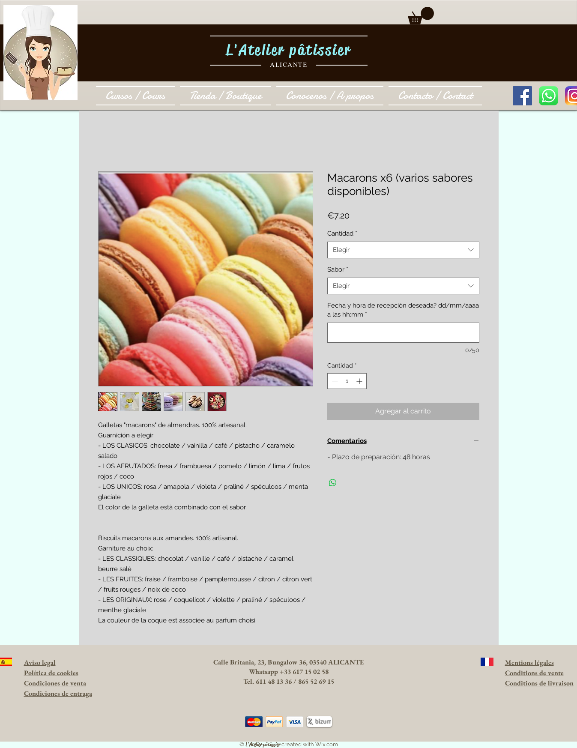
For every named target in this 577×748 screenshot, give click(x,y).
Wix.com (326, 744)
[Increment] (360, 381)
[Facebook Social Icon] (522, 95)
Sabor (337, 269)
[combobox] (403, 250)
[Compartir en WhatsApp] (333, 483)
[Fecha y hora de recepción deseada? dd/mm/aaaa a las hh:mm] (403, 332)
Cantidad (342, 233)
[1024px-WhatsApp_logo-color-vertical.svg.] (548, 95)
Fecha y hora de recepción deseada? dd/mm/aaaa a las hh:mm (403, 310)
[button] (421, 15)
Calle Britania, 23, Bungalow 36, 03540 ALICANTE (288, 662)
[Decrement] (334, 381)
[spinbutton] (347, 381)
